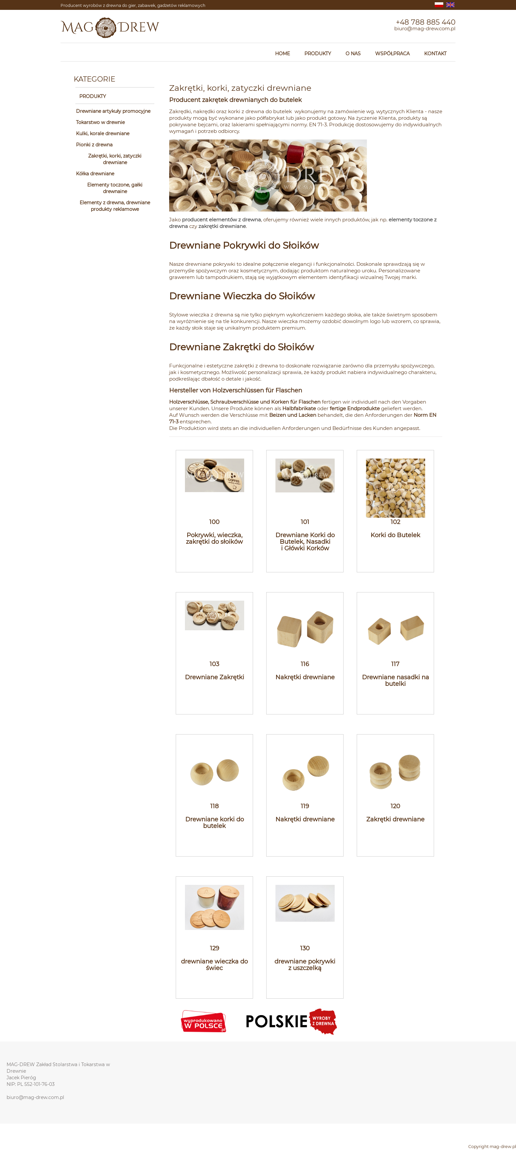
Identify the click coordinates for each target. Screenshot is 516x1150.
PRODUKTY (317, 54)
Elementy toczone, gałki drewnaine (114, 188)
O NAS (353, 54)
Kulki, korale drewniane (102, 134)
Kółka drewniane (95, 174)
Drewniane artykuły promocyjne (113, 111)
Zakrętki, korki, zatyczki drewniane (115, 159)
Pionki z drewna (94, 145)
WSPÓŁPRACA (392, 54)
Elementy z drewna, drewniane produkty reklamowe (115, 206)
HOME (282, 54)
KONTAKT (435, 54)
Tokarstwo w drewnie (100, 122)
